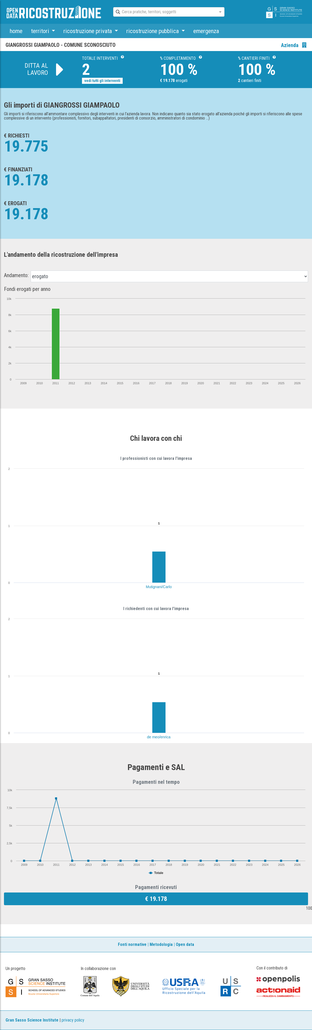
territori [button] (41, 31)
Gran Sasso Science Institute (32, 1020)
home (16, 31)
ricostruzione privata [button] (88, 31)
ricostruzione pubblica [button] (153, 31)
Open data (185, 944)
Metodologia (161, 944)
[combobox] (164, 12)
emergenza (206, 31)
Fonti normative (132, 944)
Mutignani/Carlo (159, 587)
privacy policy (73, 1020)
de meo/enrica (159, 737)
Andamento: (16, 275)
